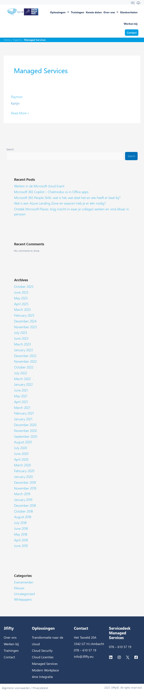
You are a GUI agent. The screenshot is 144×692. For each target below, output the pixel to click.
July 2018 (20, 522)
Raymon (17, 96)
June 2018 (21, 528)
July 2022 (20, 373)
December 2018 (25, 505)
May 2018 (20, 534)
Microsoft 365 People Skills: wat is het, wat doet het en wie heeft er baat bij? (67, 197)
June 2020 (21, 453)
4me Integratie (42, 677)
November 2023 (25, 327)
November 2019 (25, 488)
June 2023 (21, 338)
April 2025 (21, 304)
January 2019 (23, 499)
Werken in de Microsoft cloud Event (39, 186)
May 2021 (20, 396)
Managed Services (45, 663)
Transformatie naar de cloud (47, 640)
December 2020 (25, 425)
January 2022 (23, 384)
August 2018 (22, 517)
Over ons (111, 12)
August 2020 (23, 442)
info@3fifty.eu (84, 656)
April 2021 (21, 402)
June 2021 (21, 390)
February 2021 (24, 413)
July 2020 (20, 448)
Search (10, 149)
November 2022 (25, 361)
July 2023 (20, 332)
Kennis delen (94, 12)
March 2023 (22, 344)
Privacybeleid (40, 688)
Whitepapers (23, 599)
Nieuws (19, 588)
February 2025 (24, 315)
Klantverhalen (128, 12)
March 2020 (22, 465)
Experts (17, 40)
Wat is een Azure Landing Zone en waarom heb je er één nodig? (60, 203)
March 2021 (22, 407)
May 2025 (21, 298)
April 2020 (21, 459)
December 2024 (25, 321)
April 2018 (21, 540)
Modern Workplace (45, 670)
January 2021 (23, 419)
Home (7, 40)
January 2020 (23, 476)
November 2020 (25, 430)
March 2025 (22, 309)
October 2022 (23, 367)
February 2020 (24, 471)
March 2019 (22, 494)
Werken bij (130, 23)
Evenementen (23, 582)
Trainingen (77, 12)
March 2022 (22, 379)
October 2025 (23, 286)
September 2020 (25, 436)
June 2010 (21, 545)
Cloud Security (42, 650)
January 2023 (23, 350)
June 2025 (21, 292)
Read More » (20, 113)
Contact (9, 657)
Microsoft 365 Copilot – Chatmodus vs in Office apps (51, 192)
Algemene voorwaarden (16, 688)
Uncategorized (24, 594)
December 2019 (25, 482)
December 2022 (25, 355)
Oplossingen (59, 12)
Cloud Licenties (42, 657)
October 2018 (23, 511)
